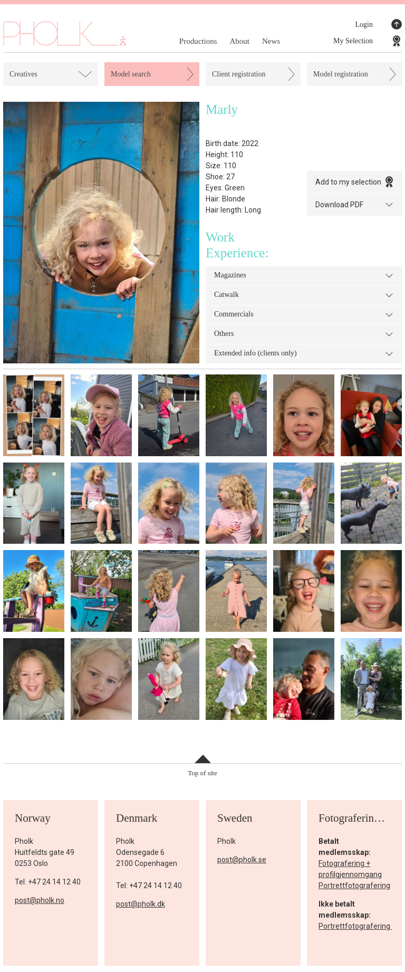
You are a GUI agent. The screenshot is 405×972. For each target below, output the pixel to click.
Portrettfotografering (354, 885)
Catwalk (303, 295)
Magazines (303, 276)
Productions (198, 41)
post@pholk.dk (140, 904)
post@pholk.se (241, 859)
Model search (131, 74)
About (239, 41)
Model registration (340, 74)
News (271, 41)
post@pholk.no (39, 900)
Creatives (23, 74)
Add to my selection (354, 182)
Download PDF (354, 204)
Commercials (303, 315)
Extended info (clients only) (303, 354)
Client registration (238, 74)
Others (303, 334)
